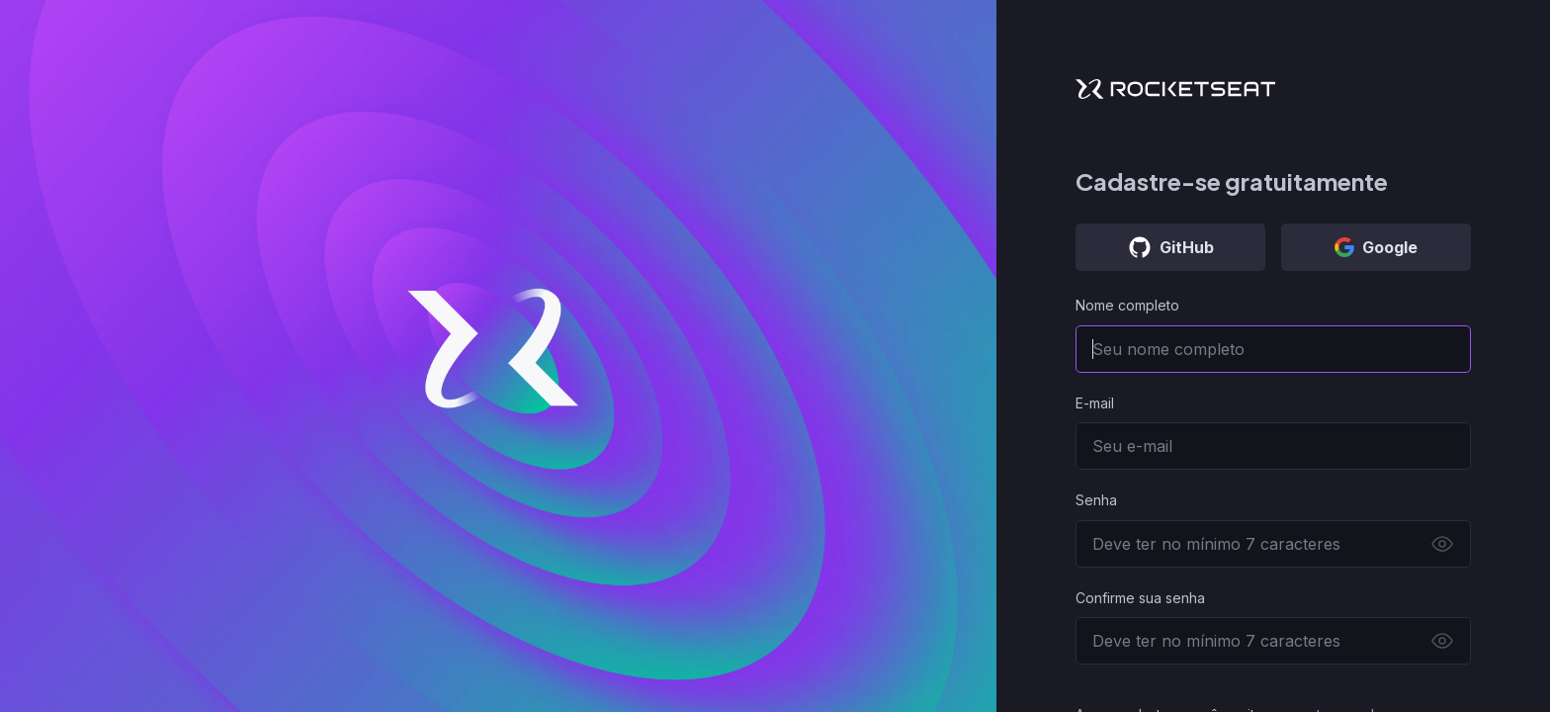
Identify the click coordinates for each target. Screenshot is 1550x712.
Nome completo (1127, 305)
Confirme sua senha (1140, 597)
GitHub (1171, 247)
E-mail (1095, 403)
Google (1376, 247)
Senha (1096, 499)
